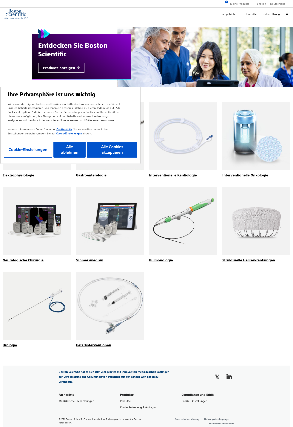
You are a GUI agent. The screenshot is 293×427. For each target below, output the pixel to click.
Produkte (251, 14)
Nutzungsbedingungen (217, 419)
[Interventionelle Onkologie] (245, 175)
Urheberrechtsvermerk (221, 423)
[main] (146, 184)
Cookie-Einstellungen (194, 401)
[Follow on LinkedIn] (229, 377)
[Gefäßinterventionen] (93, 345)
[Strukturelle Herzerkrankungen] (248, 260)
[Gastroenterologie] (91, 175)
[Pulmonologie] (161, 260)
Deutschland (278, 3)
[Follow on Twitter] (217, 377)
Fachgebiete (228, 14)
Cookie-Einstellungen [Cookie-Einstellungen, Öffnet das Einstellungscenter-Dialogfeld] (28, 149)
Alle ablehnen (69, 150)
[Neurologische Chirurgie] (23, 260)
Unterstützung (271, 14)
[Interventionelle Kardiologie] (173, 175)
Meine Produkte (239, 3)
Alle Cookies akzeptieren (112, 150)
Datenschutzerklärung (187, 419)
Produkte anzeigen (59, 68)
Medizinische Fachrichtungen (76, 401)
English (261, 3)
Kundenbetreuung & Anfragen (138, 407)
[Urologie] (10, 345)
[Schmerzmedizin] (89, 260)
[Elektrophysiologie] (18, 175)
